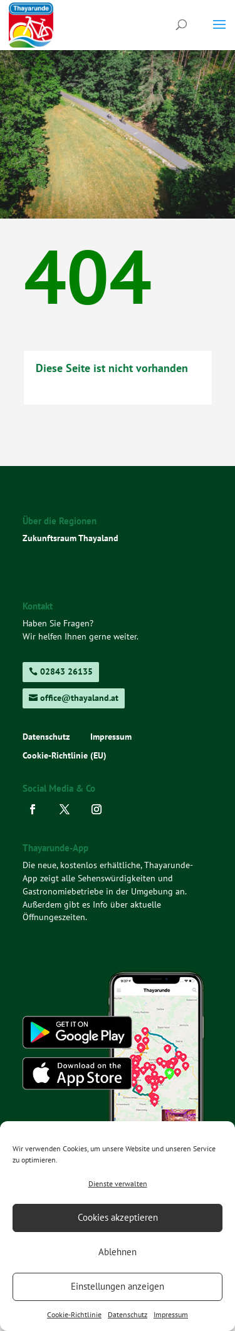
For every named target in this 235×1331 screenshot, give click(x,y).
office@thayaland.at (79, 697)
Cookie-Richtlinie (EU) (65, 756)
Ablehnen (117, 1252)
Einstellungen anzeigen (117, 1286)
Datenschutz (127, 1314)
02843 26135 (66, 671)
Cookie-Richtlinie (74, 1314)
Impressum (171, 1314)
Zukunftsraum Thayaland (70, 538)
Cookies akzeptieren (118, 1217)
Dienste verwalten (117, 1183)
